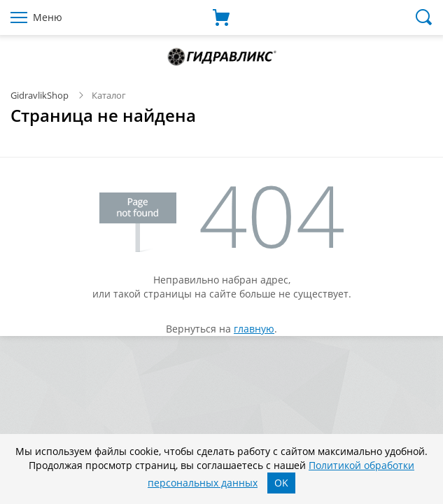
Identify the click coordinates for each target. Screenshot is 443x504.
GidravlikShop (39, 95)
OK (281, 482)
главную (254, 328)
